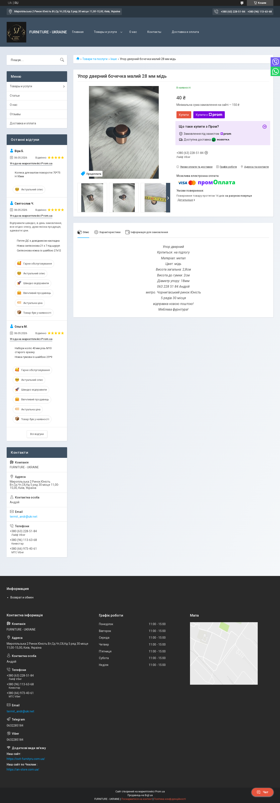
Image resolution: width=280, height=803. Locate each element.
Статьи (15, 95)
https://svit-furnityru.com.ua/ (26, 759)
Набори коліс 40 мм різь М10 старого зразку (33, 350)
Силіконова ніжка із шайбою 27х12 (39, 250)
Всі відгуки (37, 434)
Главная (78, 32)
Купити (184, 114)
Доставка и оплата (185, 32)
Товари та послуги (95, 59)
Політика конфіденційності (170, 799)
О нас (133, 32)
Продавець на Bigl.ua (140, 795)
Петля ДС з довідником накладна (38, 240)
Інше (114, 59)
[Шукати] (62, 60)
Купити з (209, 115)
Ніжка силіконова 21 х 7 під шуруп (38, 245)
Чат (262, 792)
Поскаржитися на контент (136, 799)
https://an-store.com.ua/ (23, 769)
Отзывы (15, 114)
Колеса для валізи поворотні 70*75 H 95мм (37, 174)
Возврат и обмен (22, 597)
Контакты (154, 32)
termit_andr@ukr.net (23, 516)
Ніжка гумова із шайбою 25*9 (33, 356)
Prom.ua (160, 791)
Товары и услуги (105, 32)
